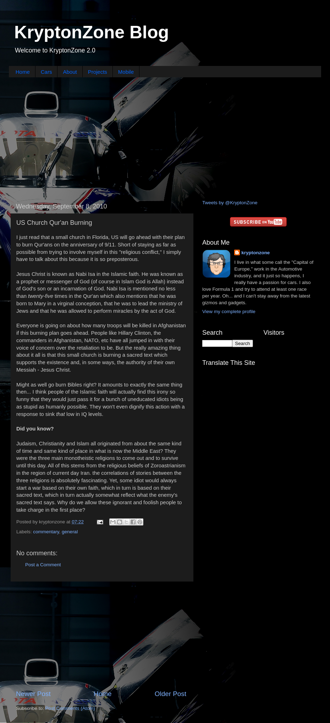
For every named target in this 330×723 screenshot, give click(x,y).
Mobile (126, 72)
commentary (46, 531)
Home (23, 72)
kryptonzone (255, 252)
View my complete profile (228, 311)
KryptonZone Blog (91, 32)
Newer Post (33, 693)
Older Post (170, 693)
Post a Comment (43, 564)
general (70, 531)
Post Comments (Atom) (70, 708)
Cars (46, 72)
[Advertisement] (165, 137)
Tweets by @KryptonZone (230, 202)
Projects (97, 72)
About (70, 72)
